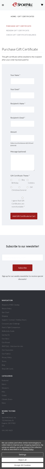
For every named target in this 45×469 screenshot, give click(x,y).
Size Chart (5, 312)
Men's (4, 384)
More (4, 403)
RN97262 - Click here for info (12, 346)
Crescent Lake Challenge (11, 324)
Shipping (5, 316)
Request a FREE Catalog (10, 305)
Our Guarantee (7, 350)
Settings (22, 454)
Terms (4, 361)
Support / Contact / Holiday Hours (14, 320)
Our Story (5, 339)
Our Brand (6, 342)
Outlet (4, 395)
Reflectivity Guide (8, 331)
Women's (5, 388)
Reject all (22, 460)
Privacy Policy (7, 357)
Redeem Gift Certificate (17, 30)
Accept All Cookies (22, 465)
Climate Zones (7, 399)
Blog (3, 365)
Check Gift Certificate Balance (21, 35)
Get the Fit (6, 335)
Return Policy (7, 308)
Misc (3, 392)
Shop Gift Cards (7, 369)
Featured (5, 380)
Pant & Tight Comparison (11, 327)
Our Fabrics (6, 354)
